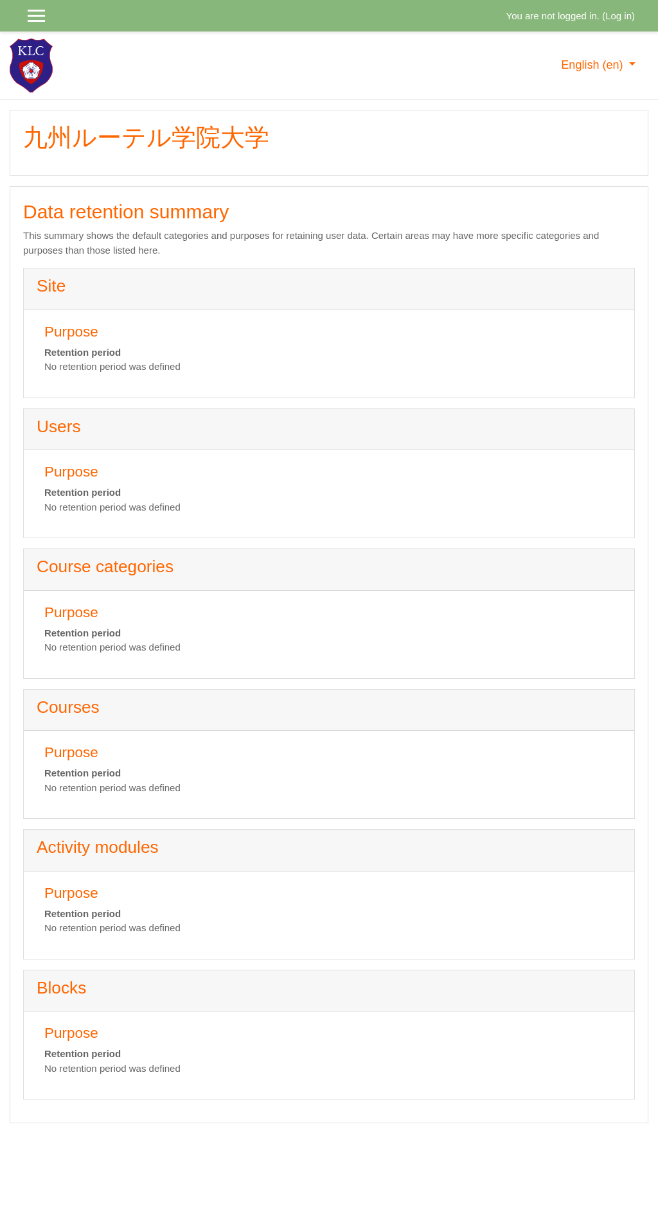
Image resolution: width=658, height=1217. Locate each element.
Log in (618, 15)
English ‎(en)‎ (593, 64)
